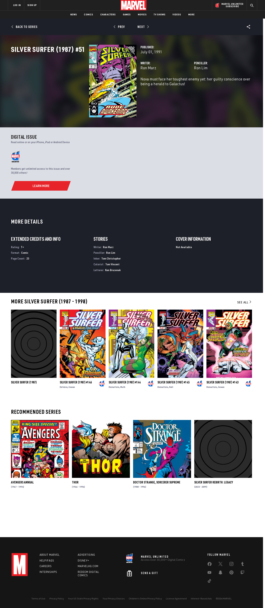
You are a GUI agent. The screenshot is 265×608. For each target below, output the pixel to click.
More (191, 14)
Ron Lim (173, 85)
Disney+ (83, 560)
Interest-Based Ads (201, 598)
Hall (171, 421)
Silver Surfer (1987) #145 (173, 417)
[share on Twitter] (220, 565)
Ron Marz (94, 85)
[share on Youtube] (209, 573)
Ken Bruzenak (113, 304)
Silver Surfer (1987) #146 (76, 417)
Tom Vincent (112, 299)
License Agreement (176, 598)
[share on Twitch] (242, 573)
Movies (142, 14)
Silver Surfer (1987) (24, 417)
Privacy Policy (56, 598)
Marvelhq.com (88, 566)
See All (244, 337)
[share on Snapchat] (220, 573)
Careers (46, 566)
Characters (108, 14)
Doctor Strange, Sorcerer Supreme (156, 517)
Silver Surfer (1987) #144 (125, 417)
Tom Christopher (111, 293)
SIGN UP (32, 5)
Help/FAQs (47, 560)
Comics (88, 14)
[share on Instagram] (231, 565)
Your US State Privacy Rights (83, 598)
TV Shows (159, 14)
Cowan (72, 421)
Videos (176, 14)
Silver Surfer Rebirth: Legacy (213, 517)
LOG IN (17, 5)
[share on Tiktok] (209, 582)
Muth (122, 421)
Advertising (86, 554)
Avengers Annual (22, 517)
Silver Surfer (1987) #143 (222, 417)
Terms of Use (38, 598)
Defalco (64, 421)
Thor (75, 517)
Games (127, 14)
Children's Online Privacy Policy (145, 598)
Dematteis (114, 421)
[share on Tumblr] (242, 565)
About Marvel (50, 554)
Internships (48, 571)
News (73, 14)
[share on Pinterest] (231, 573)
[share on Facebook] (209, 565)
